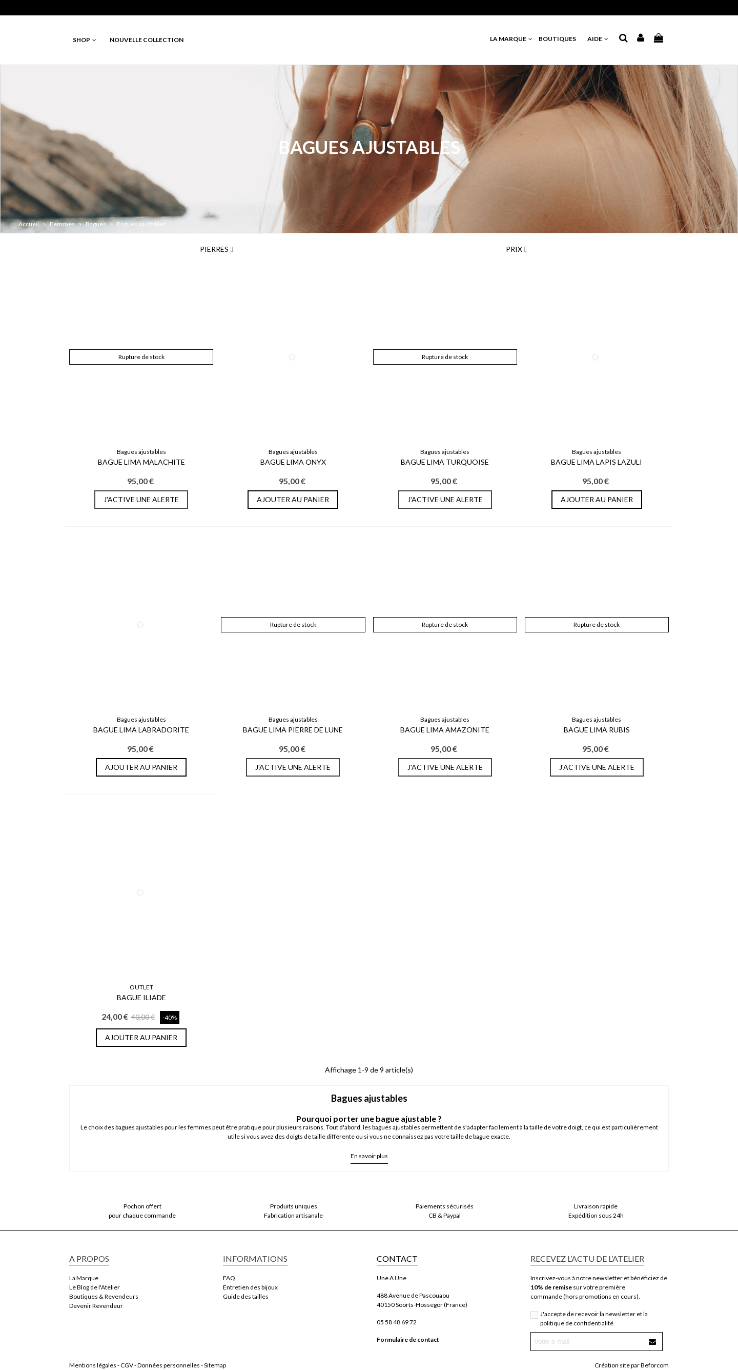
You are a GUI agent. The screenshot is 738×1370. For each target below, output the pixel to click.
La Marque (83, 1278)
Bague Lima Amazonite (444, 729)
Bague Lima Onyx (293, 462)
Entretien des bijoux (250, 1287)
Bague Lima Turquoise (445, 462)
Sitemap (215, 1365)
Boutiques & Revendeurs (103, 1296)
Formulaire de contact (408, 1339)
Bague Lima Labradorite (141, 729)
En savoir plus (369, 1156)
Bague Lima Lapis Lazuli (596, 462)
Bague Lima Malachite (141, 462)
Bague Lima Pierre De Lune (293, 729)
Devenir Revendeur (96, 1305)
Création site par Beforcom (631, 1365)
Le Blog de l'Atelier (94, 1287)
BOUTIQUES (560, 39)
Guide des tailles (246, 1296)
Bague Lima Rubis (597, 729)
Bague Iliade (141, 997)
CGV (126, 1365)
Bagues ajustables (141, 451)
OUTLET (141, 987)
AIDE (598, 39)
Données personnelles (168, 1365)
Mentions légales (92, 1365)
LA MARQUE (512, 39)
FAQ (229, 1278)
